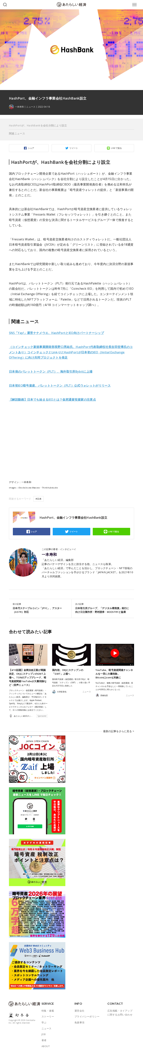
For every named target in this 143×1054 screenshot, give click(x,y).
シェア (31, 148)
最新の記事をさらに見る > (119, 733)
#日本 (39, 498)
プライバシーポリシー (86, 1016)
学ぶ (44, 1022)
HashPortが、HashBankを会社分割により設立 (38, 125)
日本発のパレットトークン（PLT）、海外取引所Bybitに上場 (50, 371)
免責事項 (79, 1022)
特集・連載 (48, 1010)
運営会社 (79, 1010)
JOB (44, 1034)
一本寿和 (49, 554)
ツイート (73, 148)
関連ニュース (17, 133)
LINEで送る (116, 148)
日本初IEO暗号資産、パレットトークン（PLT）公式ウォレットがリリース (60, 385)
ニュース (30, 107)
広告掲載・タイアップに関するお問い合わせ (119, 1012)
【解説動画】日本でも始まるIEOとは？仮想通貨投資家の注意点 (52, 399)
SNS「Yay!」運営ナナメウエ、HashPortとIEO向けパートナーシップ (56, 333)
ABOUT (46, 1045)
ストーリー (48, 1016)
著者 (44, 1040)
